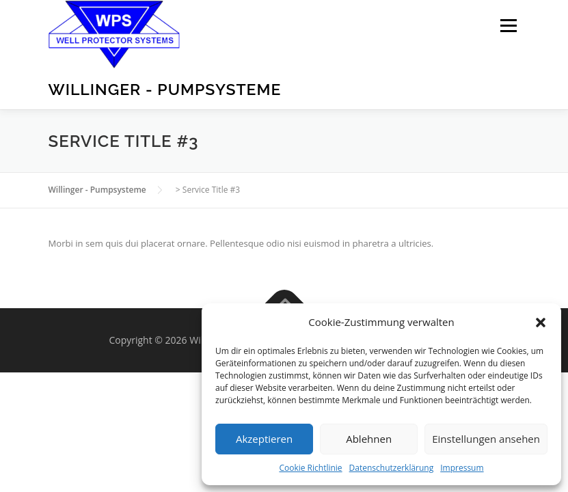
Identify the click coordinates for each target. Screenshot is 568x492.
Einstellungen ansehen (486, 439)
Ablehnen (369, 439)
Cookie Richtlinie (310, 468)
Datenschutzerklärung (391, 468)
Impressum (461, 468)
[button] (540, 322)
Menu (508, 25)
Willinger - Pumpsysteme (165, 89)
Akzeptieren (264, 439)
